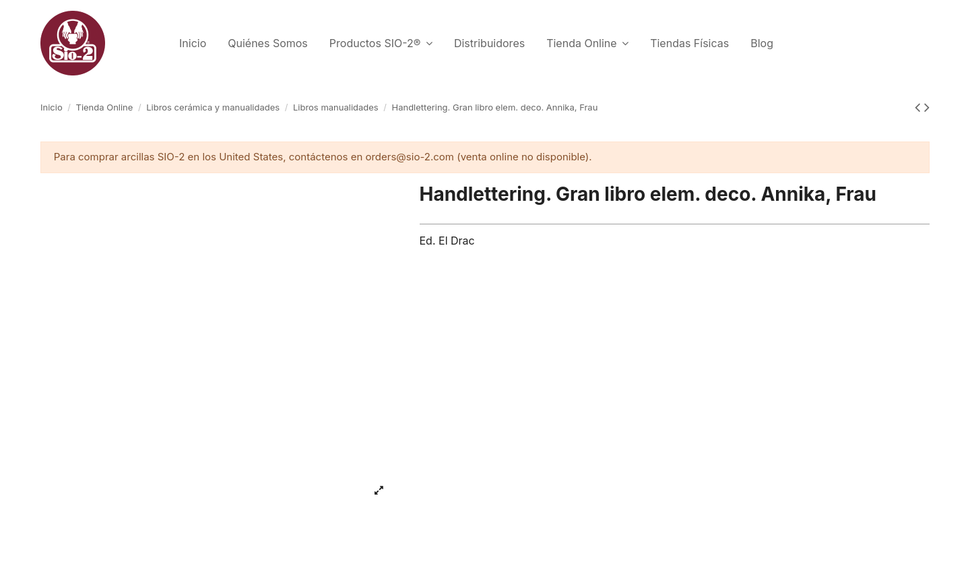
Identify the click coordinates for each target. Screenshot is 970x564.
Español (887, 41)
